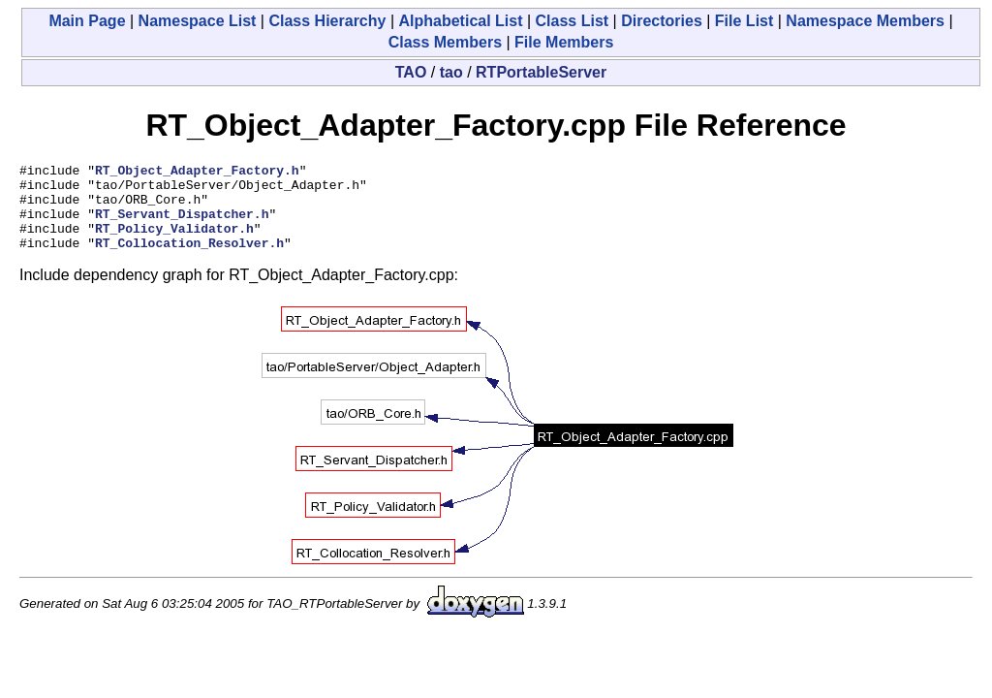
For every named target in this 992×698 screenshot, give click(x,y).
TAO (411, 72)
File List (744, 21)
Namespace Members (865, 21)
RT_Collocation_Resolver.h (189, 260)
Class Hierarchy (327, 21)
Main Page (86, 21)
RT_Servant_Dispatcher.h (181, 225)
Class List (572, 21)
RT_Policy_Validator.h (174, 242)
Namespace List (198, 21)
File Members (563, 42)
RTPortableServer (541, 72)
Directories (661, 21)
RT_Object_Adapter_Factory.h (197, 172)
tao (451, 72)
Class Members (445, 42)
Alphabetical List (460, 21)
